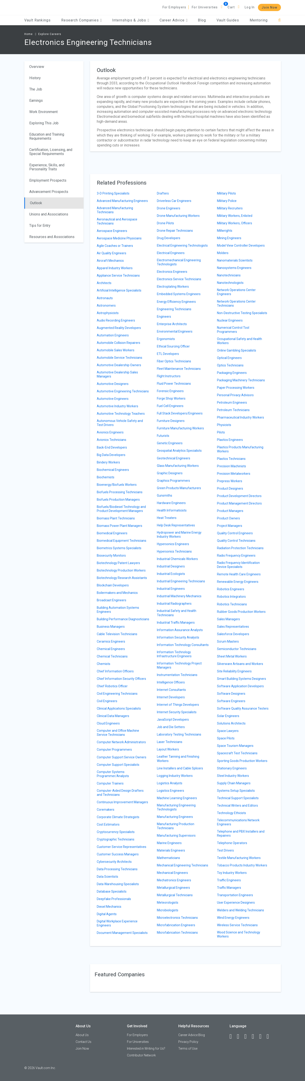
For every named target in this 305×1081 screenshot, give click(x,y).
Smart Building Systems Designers (241, 679)
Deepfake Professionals (114, 899)
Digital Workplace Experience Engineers (117, 923)
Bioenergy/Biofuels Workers (117, 484)
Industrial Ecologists (171, 574)
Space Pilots (226, 738)
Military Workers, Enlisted (234, 216)
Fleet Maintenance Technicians (179, 368)
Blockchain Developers (113, 585)
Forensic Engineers (170, 391)
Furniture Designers (171, 421)
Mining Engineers (229, 238)
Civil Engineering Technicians (117, 693)
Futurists (163, 435)
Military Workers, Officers (234, 223)
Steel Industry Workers (233, 776)
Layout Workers (168, 749)
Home (28, 34)
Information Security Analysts (178, 637)
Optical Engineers (229, 358)
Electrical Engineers (171, 253)
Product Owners (228, 518)
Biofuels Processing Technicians (119, 492)
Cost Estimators (108, 824)
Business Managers (111, 626)
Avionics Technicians (111, 440)
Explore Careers (49, 34)
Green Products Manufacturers (179, 488)
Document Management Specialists (122, 933)
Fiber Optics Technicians (174, 361)
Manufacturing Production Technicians (175, 826)
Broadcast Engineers (111, 600)
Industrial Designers (171, 566)
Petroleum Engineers (232, 402)
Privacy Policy (188, 1042)
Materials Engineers (171, 850)
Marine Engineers (169, 843)
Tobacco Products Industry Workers (242, 865)
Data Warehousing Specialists (118, 884)
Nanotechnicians (229, 275)
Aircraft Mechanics (110, 260)
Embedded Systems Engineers (179, 294)
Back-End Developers (112, 447)
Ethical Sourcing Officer (173, 346)
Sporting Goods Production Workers (242, 761)
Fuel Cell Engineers (170, 406)
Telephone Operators (232, 843)
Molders (222, 253)
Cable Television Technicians (117, 634)
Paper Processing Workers (235, 387)
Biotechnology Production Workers (121, 570)
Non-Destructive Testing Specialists (242, 313)
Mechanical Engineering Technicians (182, 865)
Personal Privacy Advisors (235, 395)
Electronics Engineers (172, 271)
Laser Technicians (169, 742)
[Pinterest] (262, 1036)
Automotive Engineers (113, 398)
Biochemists (105, 477)
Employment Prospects (47, 180)
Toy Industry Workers (232, 873)
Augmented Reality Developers (119, 328)
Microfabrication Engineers (176, 925)
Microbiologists (167, 910)
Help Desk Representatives (176, 525)
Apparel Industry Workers (115, 268)
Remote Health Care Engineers (239, 574)
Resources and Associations (52, 237)
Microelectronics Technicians (177, 917)
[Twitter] (247, 1036)
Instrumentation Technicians (177, 675)
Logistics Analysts (169, 783)
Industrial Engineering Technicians (181, 581)
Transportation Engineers (235, 895)
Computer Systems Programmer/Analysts (113, 774)
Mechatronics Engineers (174, 880)
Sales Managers (228, 619)
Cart (231, 7)
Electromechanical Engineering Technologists (179, 262)
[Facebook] (233, 1036)
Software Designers (231, 693)
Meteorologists (167, 902)
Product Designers (230, 488)
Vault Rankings (37, 20)
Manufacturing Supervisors (176, 835)
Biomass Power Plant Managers (119, 526)
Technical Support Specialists (238, 798)
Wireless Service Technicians (237, 925)
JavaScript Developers (173, 719)
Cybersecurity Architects (114, 861)
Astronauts (105, 298)
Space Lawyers (228, 731)
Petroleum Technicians (233, 410)
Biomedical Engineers (112, 533)
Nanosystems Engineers (234, 268)
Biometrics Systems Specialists (119, 548)
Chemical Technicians (112, 656)
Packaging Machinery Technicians (241, 380)
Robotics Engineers (230, 589)
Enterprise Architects (172, 324)
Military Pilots (226, 193)
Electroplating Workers (173, 286)
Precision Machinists (231, 466)
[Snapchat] (270, 1036)
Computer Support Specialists (118, 764)
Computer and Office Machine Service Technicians (118, 732)
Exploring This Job (44, 123)
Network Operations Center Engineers (236, 292)
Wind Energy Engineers (233, 917)
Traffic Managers (229, 887)
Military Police (227, 201)
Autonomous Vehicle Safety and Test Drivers (120, 423)
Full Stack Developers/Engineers (180, 413)
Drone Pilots (165, 223)
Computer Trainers (110, 783)
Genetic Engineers (170, 443)
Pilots (221, 432)
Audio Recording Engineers (116, 320)
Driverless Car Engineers (174, 201)
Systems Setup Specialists (236, 790)
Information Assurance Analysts (180, 630)
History (35, 78)
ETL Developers (168, 354)
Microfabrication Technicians (177, 932)
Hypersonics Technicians (174, 551)
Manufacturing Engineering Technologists (176, 807)
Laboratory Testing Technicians (179, 734)
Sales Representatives (233, 626)
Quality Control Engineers (235, 533)
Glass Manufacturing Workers (178, 466)
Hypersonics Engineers (173, 544)
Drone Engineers (168, 208)
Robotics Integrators (231, 596)
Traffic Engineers (229, 880)
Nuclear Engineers (230, 320)
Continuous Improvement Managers (122, 802)
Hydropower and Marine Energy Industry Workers (179, 534)
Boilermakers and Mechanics (117, 593)
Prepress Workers (229, 481)
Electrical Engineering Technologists (182, 245)
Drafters (163, 193)
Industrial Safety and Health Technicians (176, 613)
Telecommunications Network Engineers (238, 822)
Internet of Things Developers (178, 704)
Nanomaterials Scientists (235, 260)
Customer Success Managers (118, 854)
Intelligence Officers (171, 682)
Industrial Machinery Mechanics (179, 596)
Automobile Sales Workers (115, 350)
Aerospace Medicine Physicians (119, 238)
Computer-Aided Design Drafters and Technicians (120, 792)
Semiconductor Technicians (236, 649)
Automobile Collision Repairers (118, 343)
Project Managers (229, 526)
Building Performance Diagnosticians (123, 619)
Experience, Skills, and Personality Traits (46, 167)
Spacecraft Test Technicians (237, 753)
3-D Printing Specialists (113, 193)
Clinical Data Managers (113, 716)
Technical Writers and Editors (237, 805)
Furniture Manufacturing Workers (180, 428)
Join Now (269, 7)
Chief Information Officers (115, 671)
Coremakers (105, 809)
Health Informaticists (172, 510)
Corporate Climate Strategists (118, 817)
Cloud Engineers (108, 723)
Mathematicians (168, 858)
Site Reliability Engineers (234, 671)
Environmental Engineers (174, 331)
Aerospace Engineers (112, 231)
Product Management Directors (239, 503)
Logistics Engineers (170, 790)
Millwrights (224, 230)
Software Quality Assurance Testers (243, 708)
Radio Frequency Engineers (236, 555)
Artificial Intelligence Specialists (119, 290)
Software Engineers (231, 701)
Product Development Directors (239, 496)
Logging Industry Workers (175, 776)
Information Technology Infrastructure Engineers (174, 654)
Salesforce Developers (233, 634)
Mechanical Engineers (172, 873)
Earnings (36, 100)
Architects (104, 283)
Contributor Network (141, 1055)
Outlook (36, 203)
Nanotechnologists (230, 283)
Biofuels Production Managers (118, 499)
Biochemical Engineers (113, 470)
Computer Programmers (114, 749)
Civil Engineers (107, 701)
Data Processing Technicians (117, 869)
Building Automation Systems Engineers (118, 609)
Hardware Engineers (171, 503)
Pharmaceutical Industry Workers (240, 417)
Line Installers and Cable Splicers (180, 768)
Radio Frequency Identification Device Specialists (238, 565)
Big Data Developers (111, 455)
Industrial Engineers (171, 588)
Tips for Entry (39, 225)
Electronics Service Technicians (179, 279)
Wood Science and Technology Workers (238, 934)
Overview (36, 67)
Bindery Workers (108, 462)
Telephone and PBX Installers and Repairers (240, 833)
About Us (82, 1035)
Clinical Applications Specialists (119, 708)
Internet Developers (171, 697)
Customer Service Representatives (121, 847)
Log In (250, 7)
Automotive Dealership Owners (119, 365)
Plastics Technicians (231, 459)
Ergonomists (166, 339)
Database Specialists (112, 891)
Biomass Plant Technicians (116, 518)
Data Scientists (107, 876)
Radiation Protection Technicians (240, 548)
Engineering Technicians (174, 309)
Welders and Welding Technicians (240, 910)
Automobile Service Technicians (119, 357)
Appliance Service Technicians (118, 275)
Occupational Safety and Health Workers (239, 341)
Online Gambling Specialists (236, 350)
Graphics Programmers (173, 480)
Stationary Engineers (232, 768)
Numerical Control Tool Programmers (233, 329)
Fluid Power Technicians (174, 383)
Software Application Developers (240, 686)
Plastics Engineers (230, 440)
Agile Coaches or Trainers (115, 246)
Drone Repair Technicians (175, 230)
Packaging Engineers (232, 373)
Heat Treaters (166, 518)
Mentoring (259, 20)
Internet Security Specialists (177, 712)
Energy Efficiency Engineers (176, 301)
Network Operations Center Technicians (236, 303)
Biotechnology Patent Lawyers (118, 563)
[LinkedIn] (240, 1036)
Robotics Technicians (232, 604)
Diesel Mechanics (109, 906)
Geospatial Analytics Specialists (179, 450)
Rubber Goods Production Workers (241, 611)
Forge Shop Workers (171, 398)
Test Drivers (225, 850)
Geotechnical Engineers (173, 458)
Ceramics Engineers (111, 641)
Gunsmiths (164, 495)
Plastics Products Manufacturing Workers (240, 449)
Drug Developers (168, 238)
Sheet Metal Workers (232, 656)
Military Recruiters (230, 208)
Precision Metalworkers (233, 473)
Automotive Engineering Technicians (123, 391)
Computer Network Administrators (121, 742)
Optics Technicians (230, 365)
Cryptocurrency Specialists (116, 832)
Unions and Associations (48, 214)
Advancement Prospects (48, 192)
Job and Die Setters (171, 727)
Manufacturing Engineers (175, 817)
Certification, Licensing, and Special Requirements (50, 152)
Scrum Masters (228, 641)
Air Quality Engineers (111, 253)
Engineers (164, 316)
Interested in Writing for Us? (146, 1048)
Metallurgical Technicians (175, 895)
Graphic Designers (170, 473)
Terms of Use (187, 1048)
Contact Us (83, 1042)
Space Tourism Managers (235, 746)
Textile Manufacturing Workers (239, 858)
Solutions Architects (231, 723)
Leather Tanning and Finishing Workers (178, 758)
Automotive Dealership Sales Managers (117, 374)
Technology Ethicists (231, 813)
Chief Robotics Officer (112, 686)
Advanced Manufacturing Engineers (122, 201)
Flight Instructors (169, 376)
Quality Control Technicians (236, 540)
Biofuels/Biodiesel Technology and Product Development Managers (121, 509)
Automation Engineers (113, 335)
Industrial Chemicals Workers (177, 559)
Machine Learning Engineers (177, 798)
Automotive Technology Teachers (121, 413)
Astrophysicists (108, 313)
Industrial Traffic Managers (176, 622)
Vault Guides (228, 20)
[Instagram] (255, 1036)
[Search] (279, 20)
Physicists (224, 425)
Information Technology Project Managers (179, 665)
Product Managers (230, 511)
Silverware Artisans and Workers (240, 664)
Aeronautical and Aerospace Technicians (117, 221)
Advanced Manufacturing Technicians (115, 210)
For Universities (205, 7)
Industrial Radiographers (174, 603)
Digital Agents (107, 914)
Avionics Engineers (110, 432)
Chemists (103, 664)
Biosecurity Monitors (111, 555)
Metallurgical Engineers (173, 887)
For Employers (174, 7)
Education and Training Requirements (46, 136)
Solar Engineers (228, 716)
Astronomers (106, 305)
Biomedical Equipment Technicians (121, 540)
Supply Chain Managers (234, 783)
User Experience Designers (236, 902)
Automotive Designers (113, 384)
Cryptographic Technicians (115, 839)
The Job (35, 89)
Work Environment (43, 112)
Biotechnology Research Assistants (122, 578)
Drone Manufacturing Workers (178, 216)
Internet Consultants (171, 690)
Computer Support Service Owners (121, 757)
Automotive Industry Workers (117, 406)
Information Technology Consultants (183, 645)
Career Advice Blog (191, 1035)
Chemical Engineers (111, 649)
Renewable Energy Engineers (237, 581)
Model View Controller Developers (241, 245)
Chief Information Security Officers (121, 679)
